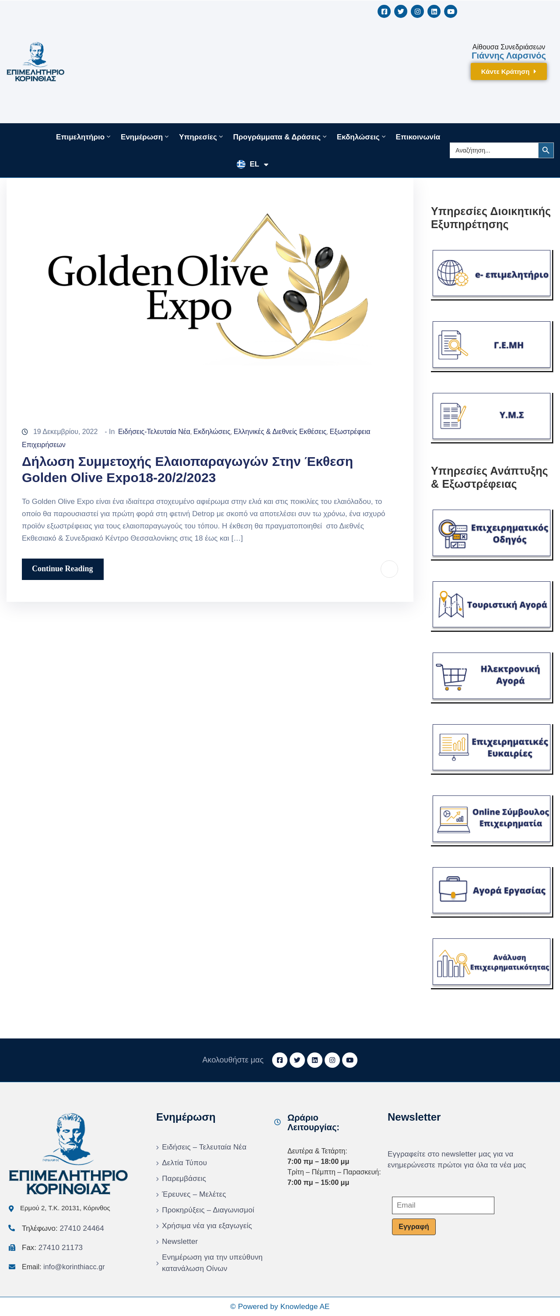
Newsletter (180, 1241)
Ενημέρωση (145, 136)
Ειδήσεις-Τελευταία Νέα (154, 431)
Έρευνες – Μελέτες (194, 1194)
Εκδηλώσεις (362, 136)
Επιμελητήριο (84, 136)
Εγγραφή (414, 1226)
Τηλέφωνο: (63, 1228)
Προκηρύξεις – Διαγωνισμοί (208, 1210)
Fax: (52, 1247)
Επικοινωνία (418, 137)
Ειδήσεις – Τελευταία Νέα (204, 1147)
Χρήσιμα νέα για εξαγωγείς (207, 1226)
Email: (63, 1267)
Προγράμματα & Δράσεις (280, 136)
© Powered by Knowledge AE (279, 1306)
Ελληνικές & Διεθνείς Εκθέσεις (280, 431)
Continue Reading (62, 568)
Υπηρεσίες (201, 136)
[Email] (443, 1205)
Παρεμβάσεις (184, 1178)
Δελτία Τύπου (184, 1163)
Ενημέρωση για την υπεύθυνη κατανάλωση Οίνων (212, 1263)
